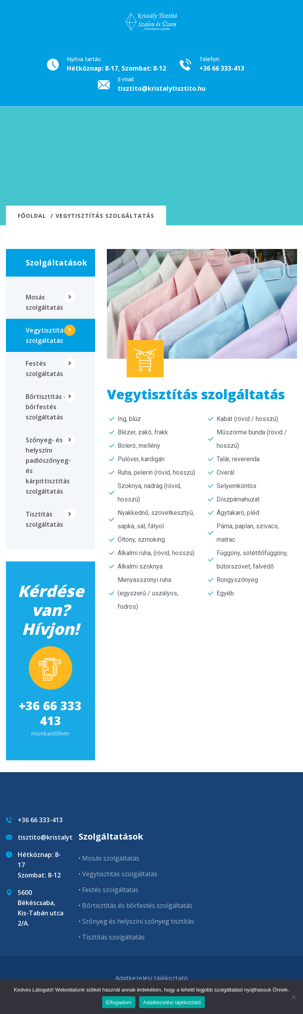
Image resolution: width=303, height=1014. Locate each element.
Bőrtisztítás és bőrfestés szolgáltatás (48, 406)
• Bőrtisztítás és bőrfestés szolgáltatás (136, 905)
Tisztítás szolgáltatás (44, 519)
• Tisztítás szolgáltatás (112, 937)
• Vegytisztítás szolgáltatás (118, 874)
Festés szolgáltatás (44, 368)
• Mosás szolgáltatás (109, 858)
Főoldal (32, 215)
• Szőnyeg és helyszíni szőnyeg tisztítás (136, 921)
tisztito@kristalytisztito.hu (162, 88)
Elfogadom (118, 1002)
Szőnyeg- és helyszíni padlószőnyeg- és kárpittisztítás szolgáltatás (48, 466)
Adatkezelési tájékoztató (151, 978)
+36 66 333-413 (221, 68)
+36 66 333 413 (50, 713)
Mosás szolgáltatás (44, 302)
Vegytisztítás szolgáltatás (46, 335)
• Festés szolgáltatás (108, 889)
